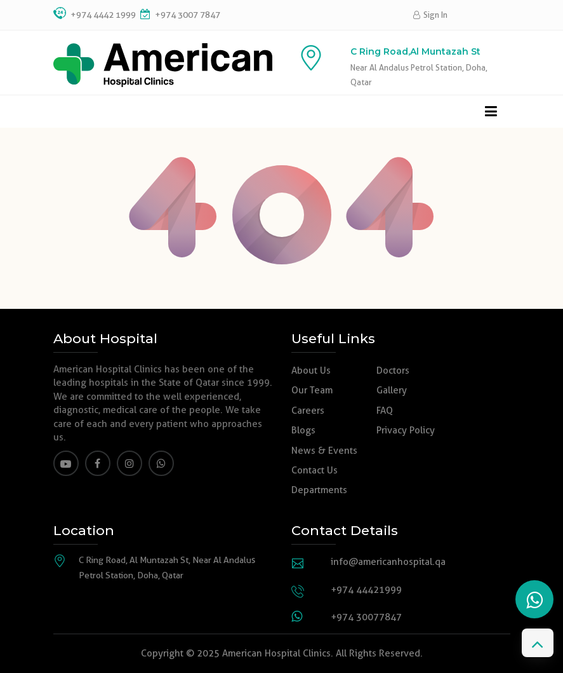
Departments (319, 490)
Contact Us (314, 470)
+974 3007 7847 (186, 15)
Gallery (391, 390)
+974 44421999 (366, 589)
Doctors (392, 370)
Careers (307, 410)
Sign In (430, 15)
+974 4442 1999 (103, 15)
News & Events (324, 450)
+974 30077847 (366, 617)
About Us (311, 370)
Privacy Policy (405, 430)
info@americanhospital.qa (388, 562)
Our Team (312, 390)
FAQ (384, 410)
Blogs (303, 430)
